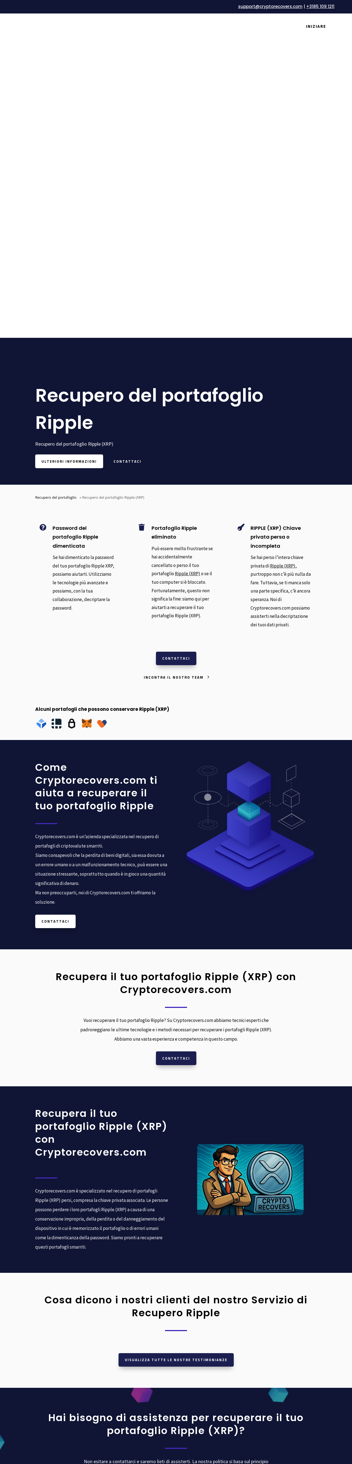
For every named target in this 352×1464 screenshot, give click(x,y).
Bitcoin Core (192, 1293)
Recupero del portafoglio (55, 168)
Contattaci (127, 133)
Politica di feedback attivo (279, 1314)
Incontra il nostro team (174, 349)
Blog (112, 1293)
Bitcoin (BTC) (193, 1347)
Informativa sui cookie (274, 1272)
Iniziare (316, 26)
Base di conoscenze (127, 1314)
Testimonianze (122, 1283)
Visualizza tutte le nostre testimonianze (176, 1031)
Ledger (187, 1252)
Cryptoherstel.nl (50, 1268)
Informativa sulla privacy (277, 1262)
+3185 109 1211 (320, 6)
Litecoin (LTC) (193, 1368)
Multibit (188, 1303)
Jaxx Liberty (192, 1324)
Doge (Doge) (192, 1389)
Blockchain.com (195, 1272)
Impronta (262, 1334)
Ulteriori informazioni (69, 133)
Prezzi (114, 1272)
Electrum (189, 1314)
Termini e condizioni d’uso (278, 1252)
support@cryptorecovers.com (270, 6)
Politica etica (266, 1324)
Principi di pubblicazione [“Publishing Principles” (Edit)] (277, 1303)
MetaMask (190, 1283)
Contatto (117, 1324)
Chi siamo (117, 1262)
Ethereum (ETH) (196, 1358)
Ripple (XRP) (187, 245)
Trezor (186, 1262)
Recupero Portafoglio (129, 1252)
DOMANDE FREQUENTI (130, 1303)
